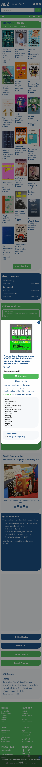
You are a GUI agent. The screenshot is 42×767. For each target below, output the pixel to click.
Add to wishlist (21, 381)
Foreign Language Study (17, 436)
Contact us (7, 394)
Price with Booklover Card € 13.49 (16, 385)
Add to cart (21, 376)
